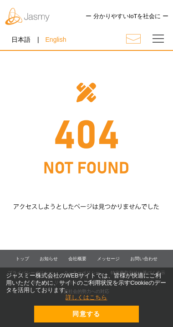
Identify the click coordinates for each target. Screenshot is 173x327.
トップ (22, 258)
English (56, 39)
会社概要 (77, 258)
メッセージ (108, 258)
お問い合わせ (144, 258)
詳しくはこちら (86, 297)
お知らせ (49, 258)
